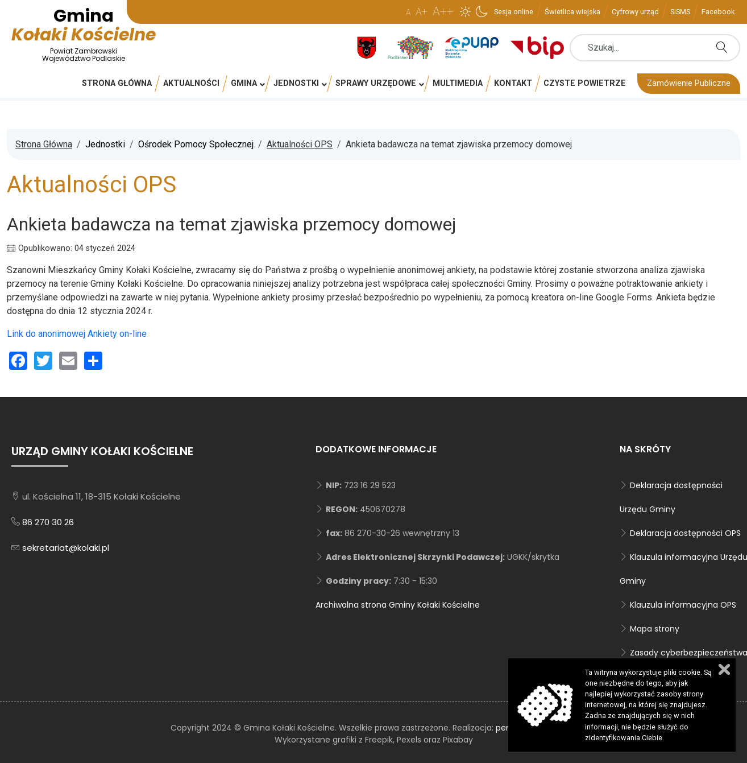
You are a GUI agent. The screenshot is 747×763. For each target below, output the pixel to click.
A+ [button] (422, 12)
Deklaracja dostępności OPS (685, 533)
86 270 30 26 (48, 522)
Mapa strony (654, 628)
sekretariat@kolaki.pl (65, 548)
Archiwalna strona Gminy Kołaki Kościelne (398, 605)
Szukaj (724, 47)
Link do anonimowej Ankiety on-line (77, 333)
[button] (465, 11)
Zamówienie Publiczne (689, 83)
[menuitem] (513, 11)
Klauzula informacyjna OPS (683, 605)
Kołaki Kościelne (83, 33)
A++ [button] (443, 11)
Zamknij (724, 669)
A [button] (408, 12)
